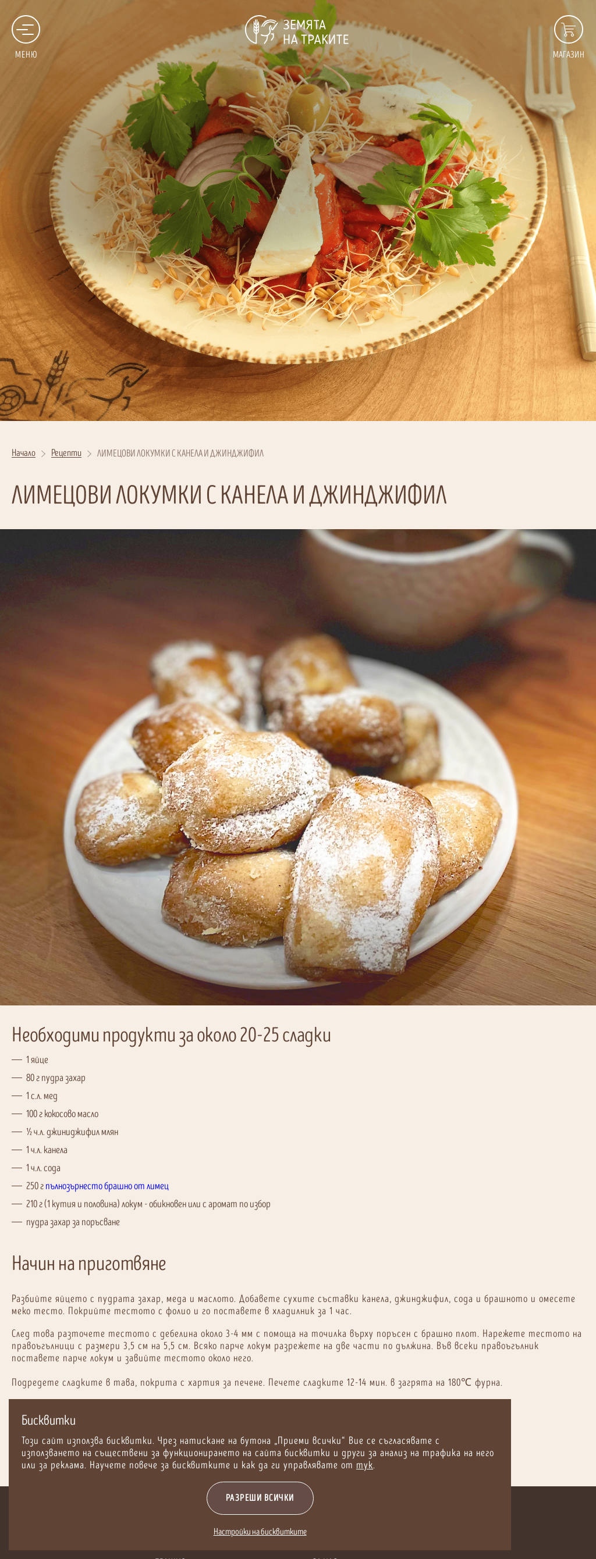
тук (361, 1465)
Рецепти (66, 453)
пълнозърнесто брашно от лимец (107, 1186)
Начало (24, 453)
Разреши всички (257, 1498)
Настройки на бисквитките (257, 1531)
